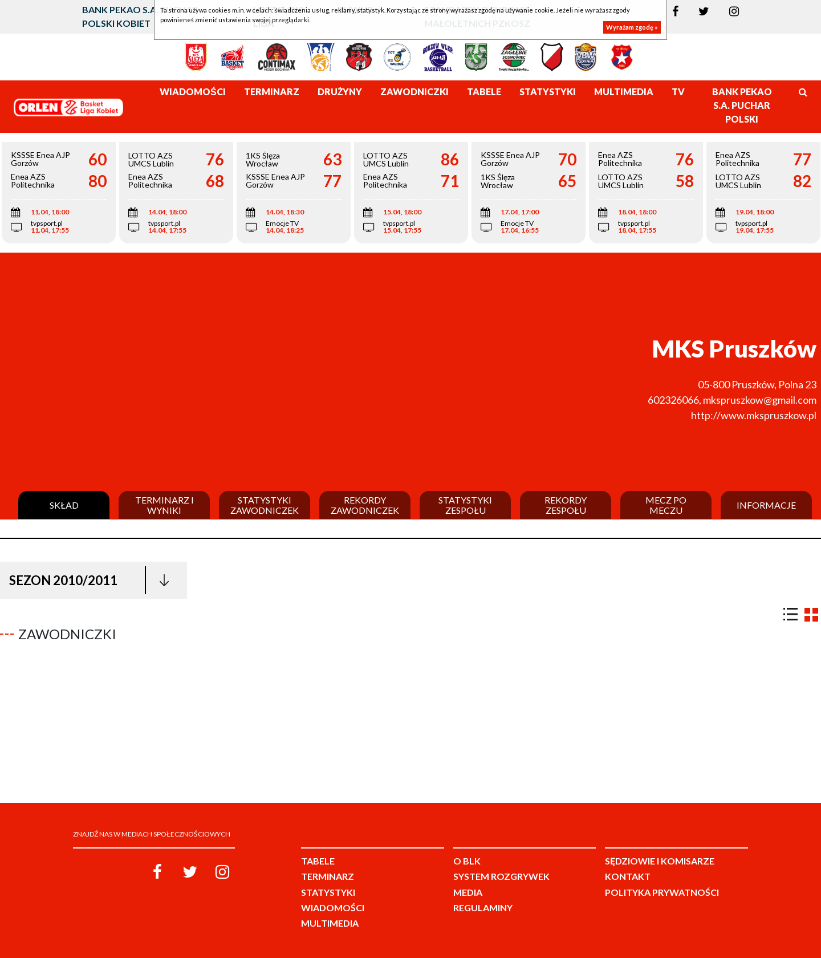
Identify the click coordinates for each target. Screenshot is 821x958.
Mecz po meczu (665, 505)
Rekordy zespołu (565, 505)
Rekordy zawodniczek (365, 505)
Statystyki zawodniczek (264, 505)
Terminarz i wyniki (164, 505)
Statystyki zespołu (465, 505)
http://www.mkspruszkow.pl (753, 415)
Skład (64, 505)
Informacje (766, 505)
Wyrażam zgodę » (632, 27)
